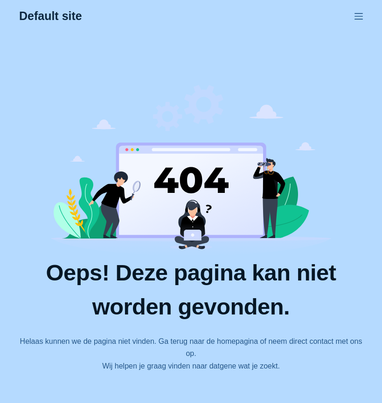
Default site (50, 15)
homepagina (237, 341)
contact (321, 341)
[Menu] (358, 16)
